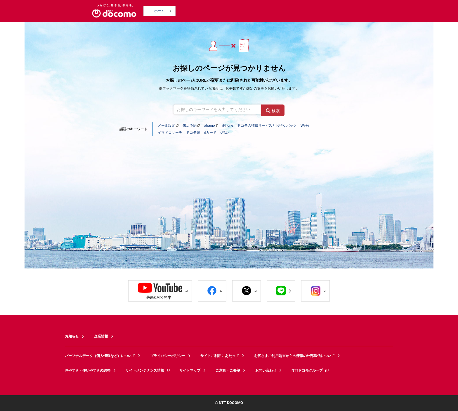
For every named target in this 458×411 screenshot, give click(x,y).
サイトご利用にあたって (219, 356)
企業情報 (101, 336)
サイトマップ (189, 370)
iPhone (227, 125)
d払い (225, 132)
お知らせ (72, 336)
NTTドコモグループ (310, 370)
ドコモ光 (193, 132)
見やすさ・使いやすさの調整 (87, 370)
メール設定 (166, 125)
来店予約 (190, 125)
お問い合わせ (265, 370)
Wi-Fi (305, 125)
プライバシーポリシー (167, 356)
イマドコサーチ (170, 132)
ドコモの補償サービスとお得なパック (267, 125)
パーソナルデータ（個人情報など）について (100, 356)
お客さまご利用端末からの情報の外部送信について (294, 356)
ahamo (209, 125)
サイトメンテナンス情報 (148, 370)
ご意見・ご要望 (228, 370)
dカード (210, 132)
